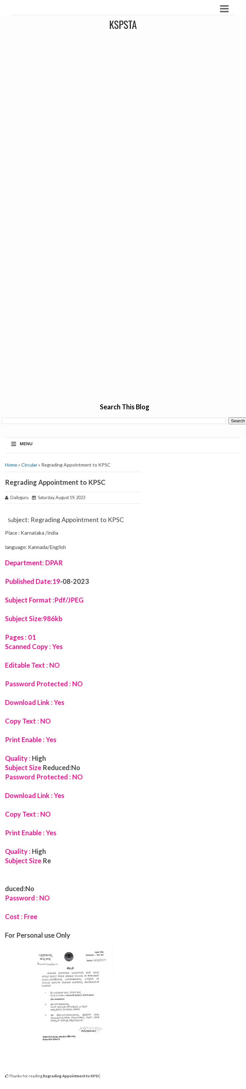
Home (11, 465)
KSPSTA (123, 24)
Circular (29, 465)
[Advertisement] (125, 216)
